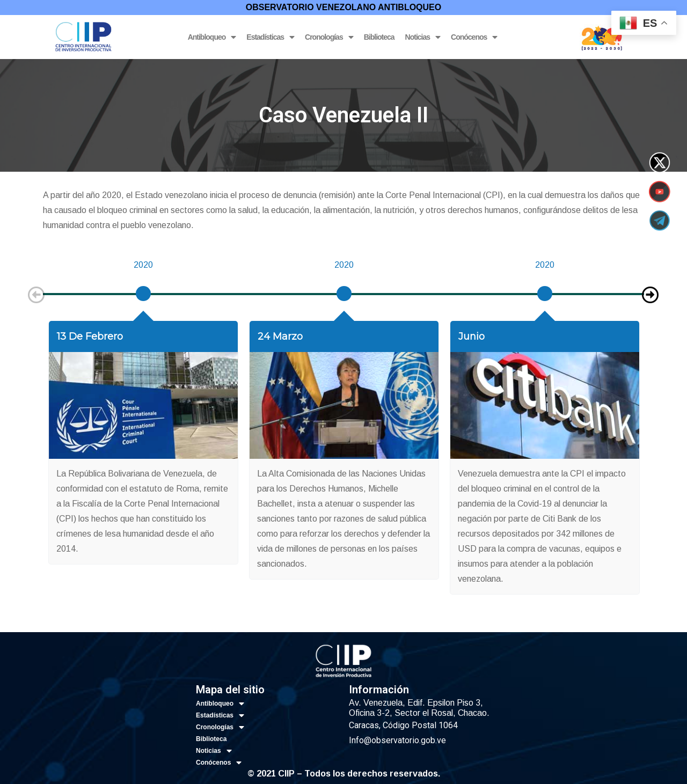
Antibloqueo (212, 37)
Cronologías (329, 37)
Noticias (422, 37)
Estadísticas (270, 37)
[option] (143, 289)
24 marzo (280, 336)
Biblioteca (379, 37)
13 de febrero (90, 336)
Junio (471, 336)
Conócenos (474, 37)
